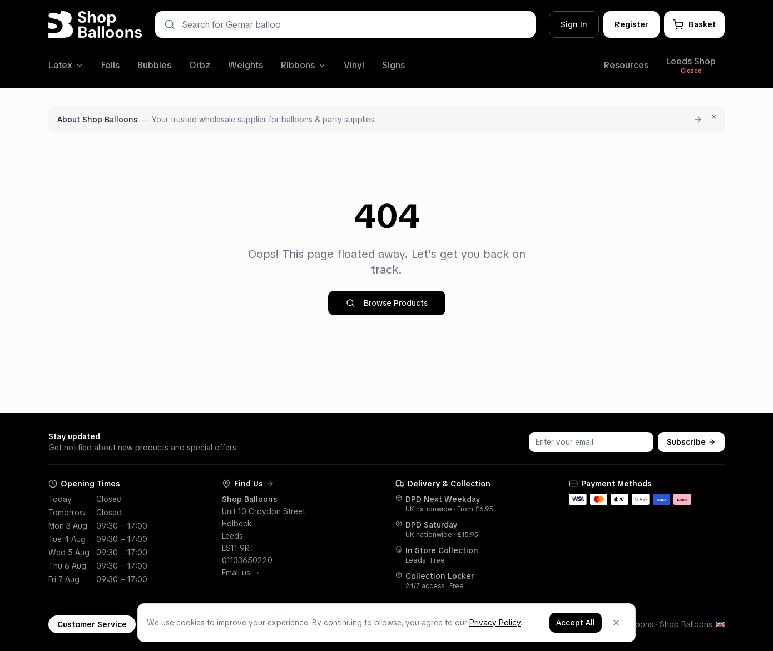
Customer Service (92, 624)
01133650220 (247, 560)
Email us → (241, 573)
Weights (245, 65)
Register (631, 24)
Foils (110, 65)
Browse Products (387, 303)
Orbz (199, 65)
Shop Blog (228, 624)
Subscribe (691, 442)
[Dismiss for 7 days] (714, 117)
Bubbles (154, 65)
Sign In (574, 24)
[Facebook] (258, 624)
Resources (626, 65)
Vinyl (354, 65)
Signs (393, 65)
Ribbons (303, 65)
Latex (65, 65)
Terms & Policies (172, 624)
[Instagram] (273, 624)
